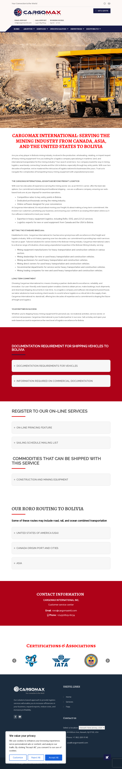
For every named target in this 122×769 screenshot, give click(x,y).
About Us (29, 29)
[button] (14, 661)
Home (16, 29)
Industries (77, 29)
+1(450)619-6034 (66, 615)
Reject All (35, 757)
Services (42, 29)
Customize (18, 757)
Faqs (68, 706)
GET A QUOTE (103, 11)
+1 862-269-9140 (80, 737)
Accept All (53, 757)
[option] (31, 660)
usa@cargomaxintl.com (77, 742)
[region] (35, 747)
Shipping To (93, 29)
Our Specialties (59, 29)
